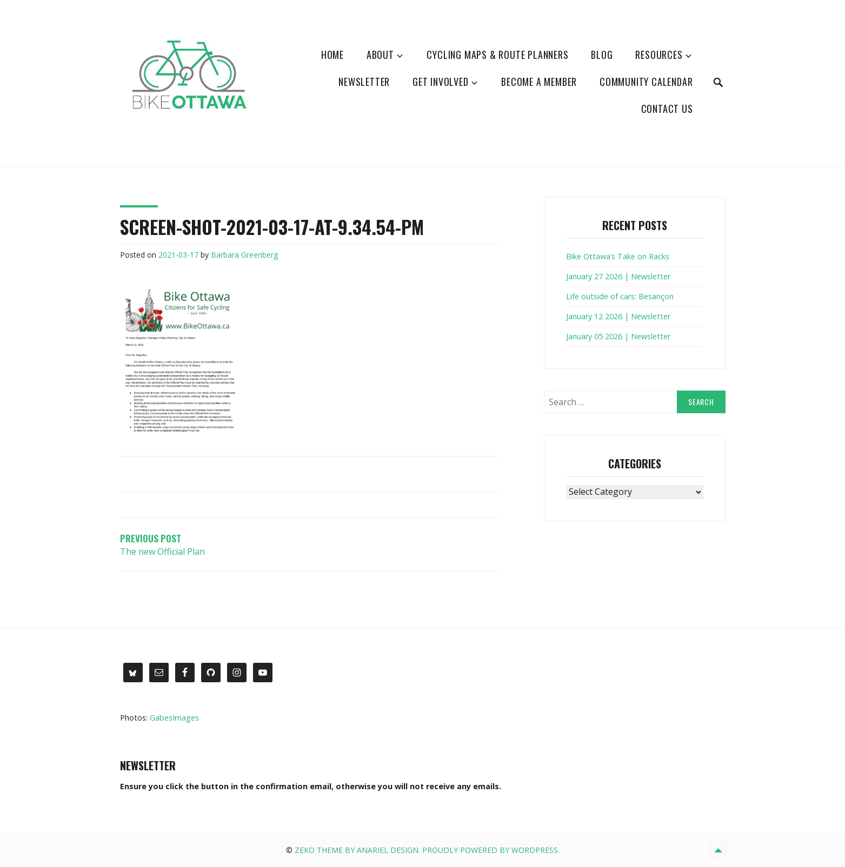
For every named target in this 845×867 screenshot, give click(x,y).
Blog (602, 55)
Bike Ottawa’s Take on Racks (617, 256)
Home (332, 55)
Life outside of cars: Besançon (620, 296)
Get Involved (440, 82)
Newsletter (364, 82)
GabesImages (174, 718)
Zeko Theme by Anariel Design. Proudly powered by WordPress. (427, 850)
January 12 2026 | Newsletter (618, 316)
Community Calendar (646, 82)
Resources (658, 55)
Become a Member (539, 82)
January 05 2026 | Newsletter (618, 336)
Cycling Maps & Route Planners (497, 55)
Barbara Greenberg (244, 255)
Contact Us (667, 109)
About (380, 55)
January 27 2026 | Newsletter (618, 276)
